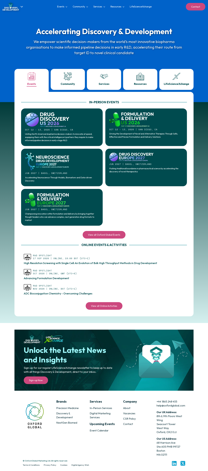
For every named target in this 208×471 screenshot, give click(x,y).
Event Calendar (99, 432)
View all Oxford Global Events (104, 236)
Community (80, 6)
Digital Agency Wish (80, 466)
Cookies (63, 466)
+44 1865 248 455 (167, 403)
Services (99, 6)
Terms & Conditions (31, 466)
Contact (195, 6)
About (126, 409)
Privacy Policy (50, 466)
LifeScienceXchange (141, 6)
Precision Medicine (67, 409)
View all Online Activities (104, 307)
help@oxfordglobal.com (171, 407)
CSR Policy (129, 420)
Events (62, 6)
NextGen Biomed (66, 424)
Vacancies (129, 415)
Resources (117, 6)
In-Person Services (101, 409)
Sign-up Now (36, 382)
